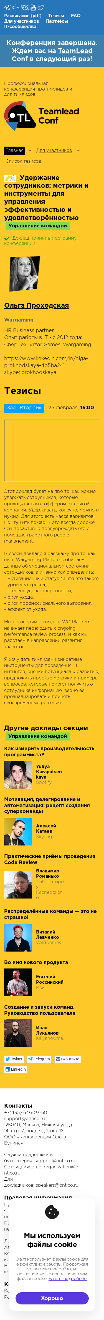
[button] (14, 1059)
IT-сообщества (20, 27)
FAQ (75, 16)
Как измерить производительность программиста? (49, 752)
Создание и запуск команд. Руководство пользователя (39, 1010)
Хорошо (52, 1298)
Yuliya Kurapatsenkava (49, 772)
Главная (15, 151)
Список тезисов (23, 161)
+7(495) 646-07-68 (25, 1113)
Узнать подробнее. (68, 1278)
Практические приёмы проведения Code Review (49, 859)
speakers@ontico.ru (57, 1185)
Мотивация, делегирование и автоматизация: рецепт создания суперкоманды (47, 805)
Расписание (16, 16)
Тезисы (56, 16)
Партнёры (57, 21)
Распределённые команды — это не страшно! (50, 914)
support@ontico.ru (24, 1119)
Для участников (21, 21)
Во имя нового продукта (36, 962)
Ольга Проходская (36, 306)
